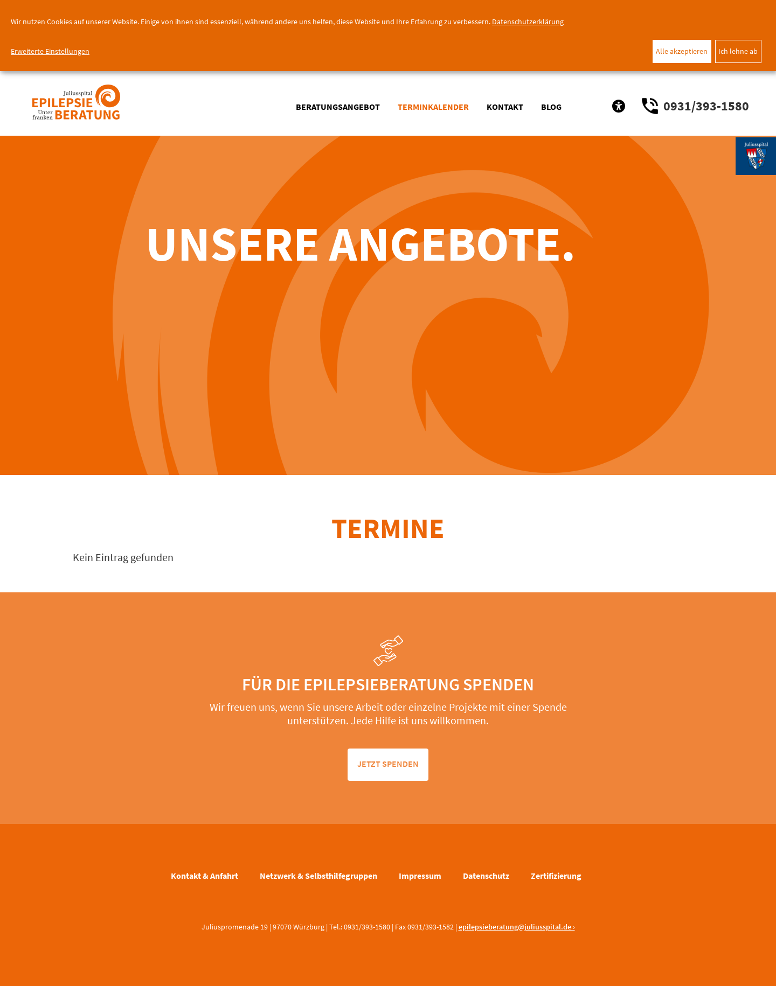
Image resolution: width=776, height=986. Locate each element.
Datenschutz (486, 875)
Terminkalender (433, 106)
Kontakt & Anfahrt (204, 875)
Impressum (420, 875)
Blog (551, 106)
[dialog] (388, 35)
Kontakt (505, 106)
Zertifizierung (556, 875)
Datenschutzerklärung (528, 21)
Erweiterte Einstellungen (50, 51)
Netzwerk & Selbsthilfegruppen (318, 875)
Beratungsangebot (338, 106)
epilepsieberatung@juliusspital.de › (517, 927)
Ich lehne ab (738, 51)
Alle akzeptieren (682, 51)
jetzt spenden (388, 763)
